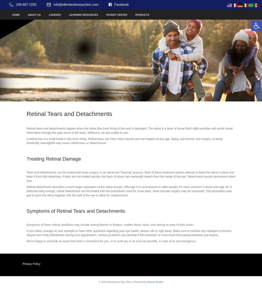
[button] (256, 25)
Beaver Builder (155, 282)
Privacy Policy (31, 264)
